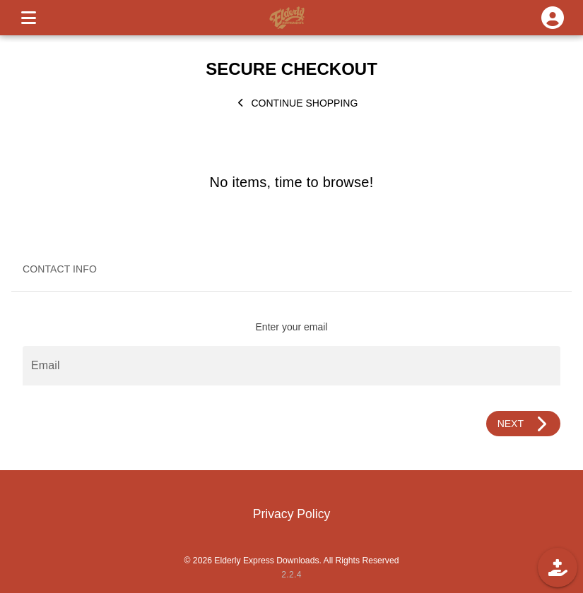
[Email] (291, 365)
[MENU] (28, 17)
